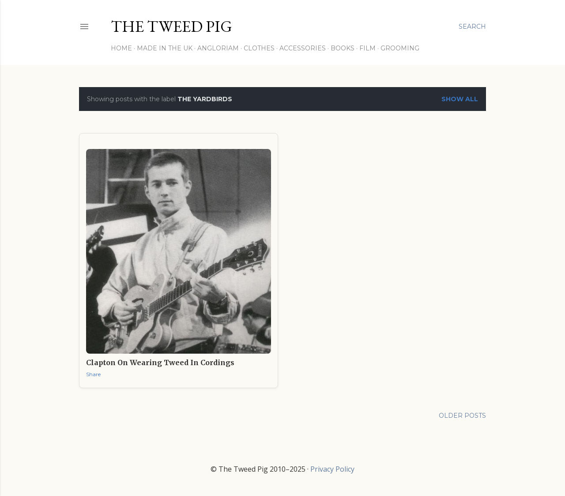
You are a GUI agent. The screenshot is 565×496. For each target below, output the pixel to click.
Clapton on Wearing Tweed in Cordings (160, 362)
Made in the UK (164, 48)
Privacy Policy (332, 469)
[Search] (472, 26)
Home (121, 48)
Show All (459, 99)
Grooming (399, 48)
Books (342, 48)
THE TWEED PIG (171, 26)
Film (367, 48)
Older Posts (462, 416)
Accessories (302, 48)
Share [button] (93, 374)
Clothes (259, 48)
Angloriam (218, 48)
